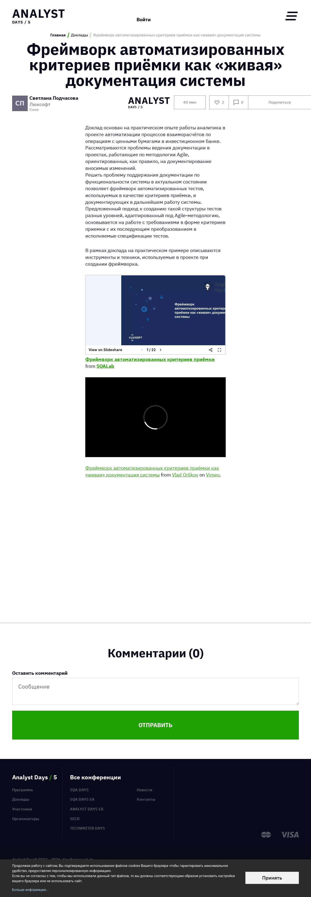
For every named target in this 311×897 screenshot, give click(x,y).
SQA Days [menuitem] (79, 789)
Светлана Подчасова (53, 98)
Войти (144, 15)
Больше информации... (30, 890)
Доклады (79, 35)
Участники (22, 808)
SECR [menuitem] (74, 818)
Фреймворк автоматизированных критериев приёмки (150, 359)
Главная (58, 35)
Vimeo (213, 475)
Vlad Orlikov (185, 475)
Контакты (146, 799)
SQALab (105, 366)
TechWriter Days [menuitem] (87, 828)
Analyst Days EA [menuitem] (87, 808)
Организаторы (25, 818)
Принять (272, 877)
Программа (22, 789)
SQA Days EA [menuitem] (82, 799)
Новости (144, 789)
